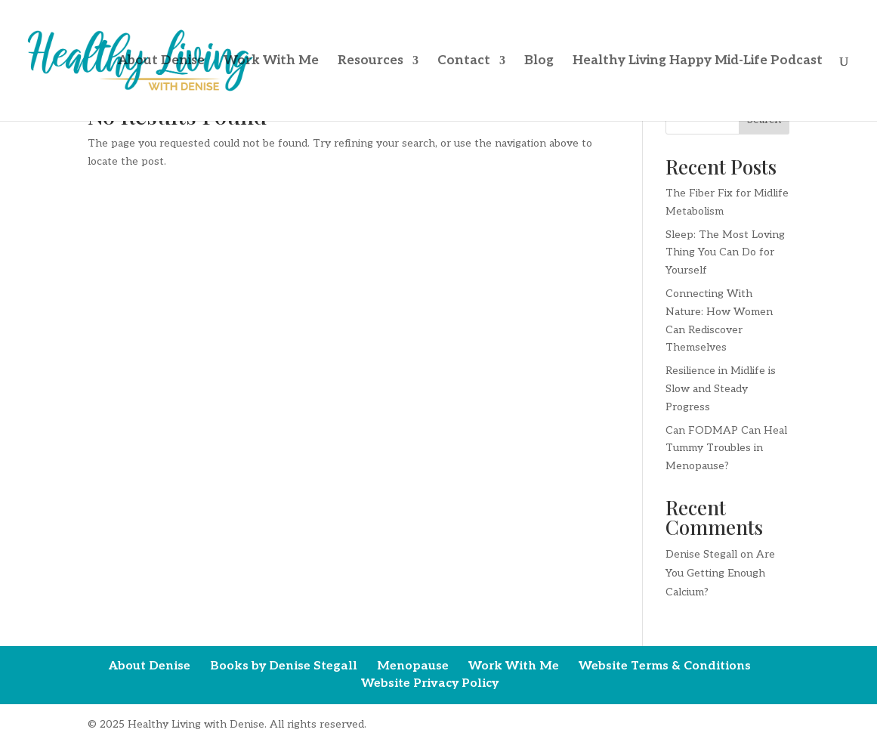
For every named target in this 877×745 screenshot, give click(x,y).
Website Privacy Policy (430, 683)
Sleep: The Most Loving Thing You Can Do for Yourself (725, 252)
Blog (539, 61)
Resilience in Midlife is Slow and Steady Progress (720, 388)
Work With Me (271, 61)
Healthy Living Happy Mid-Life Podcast (698, 61)
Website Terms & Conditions (665, 666)
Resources (370, 61)
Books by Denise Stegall (283, 666)
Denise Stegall (701, 554)
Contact (463, 61)
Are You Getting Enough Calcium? (720, 573)
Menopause (413, 666)
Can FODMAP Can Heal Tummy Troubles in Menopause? (726, 448)
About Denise (161, 61)
